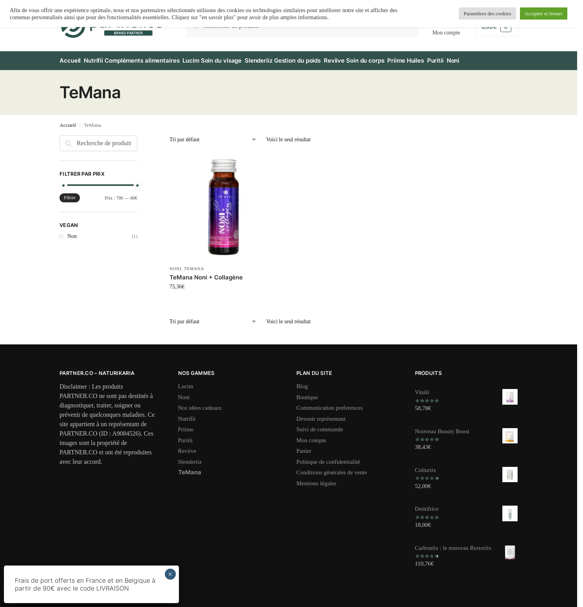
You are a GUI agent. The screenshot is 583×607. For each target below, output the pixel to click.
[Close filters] (139, 137)
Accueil (68, 121)
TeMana (194, 265)
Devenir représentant (320, 415)
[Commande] (213, 136)
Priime (186, 426)
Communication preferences (329, 405)
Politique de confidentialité (328, 458)
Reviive (187, 448)
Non (72, 233)
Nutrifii (187, 415)
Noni (175, 265)
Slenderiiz (190, 458)
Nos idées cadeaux (200, 405)
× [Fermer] (170, 574)
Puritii (185, 437)
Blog (302, 383)
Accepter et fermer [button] (544, 13)
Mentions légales (316, 480)
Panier (303, 448)
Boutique (307, 394)
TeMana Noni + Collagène (206, 273)
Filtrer (70, 194)
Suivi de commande (319, 426)
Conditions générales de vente (331, 469)
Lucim (185, 383)
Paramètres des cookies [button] (487, 13)
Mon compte (311, 437)
